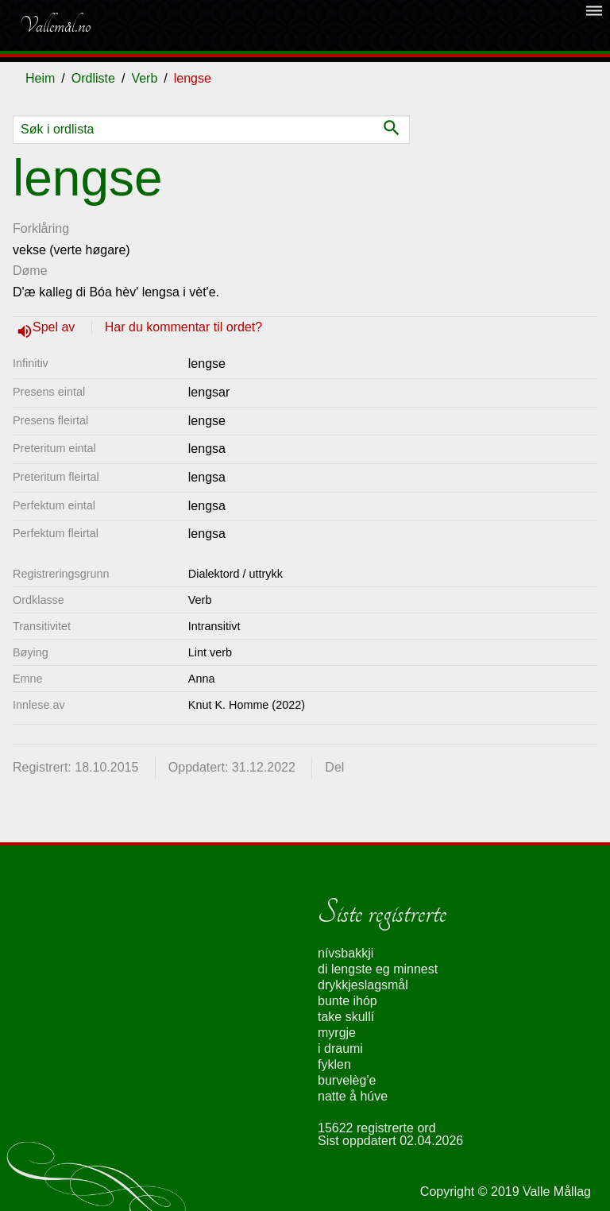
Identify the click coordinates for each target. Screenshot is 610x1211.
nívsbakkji (345, 953)
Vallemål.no (55, 25)
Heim (40, 78)
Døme (30, 270)
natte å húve (353, 1096)
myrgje (337, 1032)
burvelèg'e (347, 1080)
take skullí (346, 1016)
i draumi (340, 1048)
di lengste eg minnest (378, 969)
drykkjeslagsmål (363, 985)
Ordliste (93, 78)
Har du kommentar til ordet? (183, 327)
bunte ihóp (347, 1001)
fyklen (334, 1064)
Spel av (56, 327)
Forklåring (41, 228)
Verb (144, 78)
